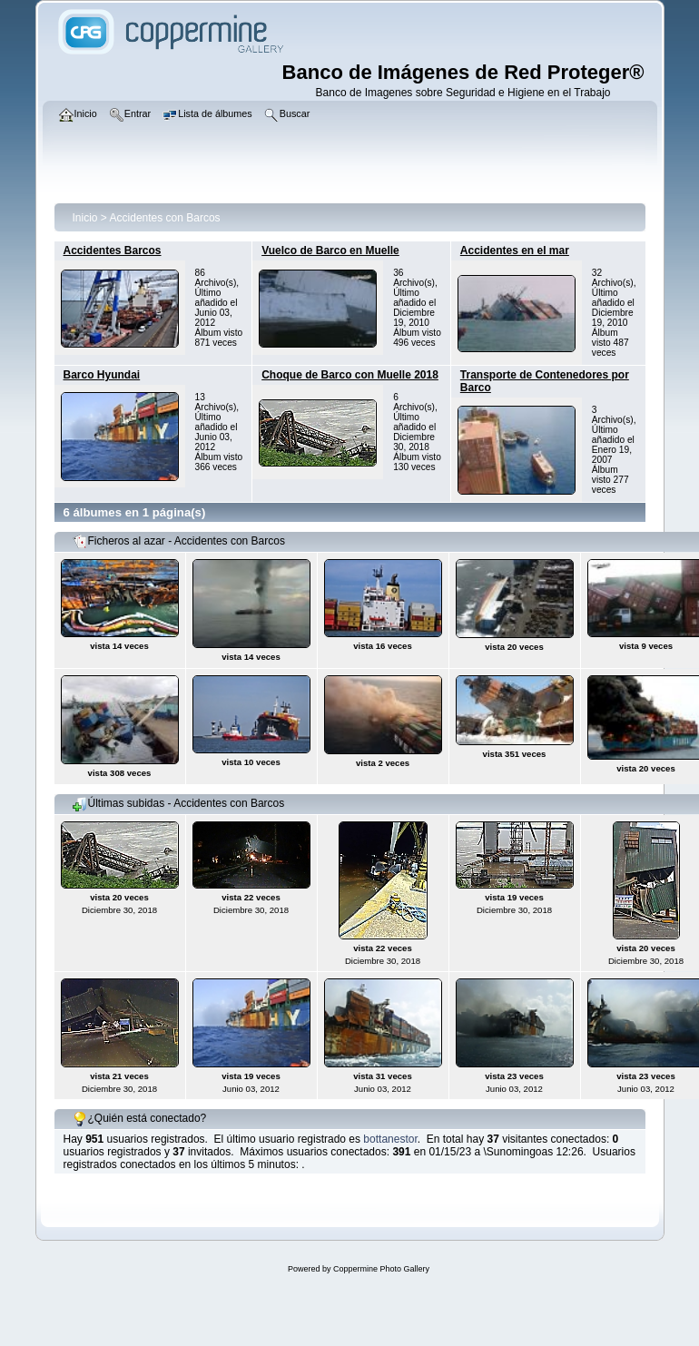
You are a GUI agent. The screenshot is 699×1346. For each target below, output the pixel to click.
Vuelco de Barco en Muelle (330, 250)
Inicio (85, 217)
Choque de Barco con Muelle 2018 (349, 374)
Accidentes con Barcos (165, 217)
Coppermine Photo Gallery (381, 1268)
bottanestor (390, 1139)
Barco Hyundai (102, 374)
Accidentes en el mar (514, 250)
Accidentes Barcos (113, 250)
